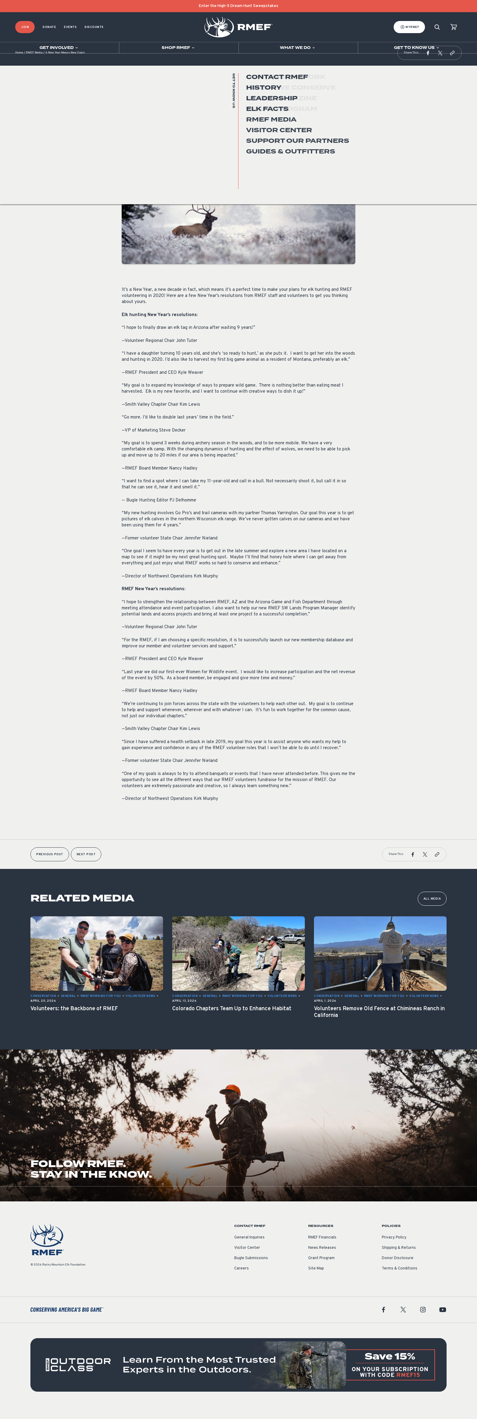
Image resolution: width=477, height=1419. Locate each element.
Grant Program (321, 1270)
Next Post (86, 867)
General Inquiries (249, 1249)
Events (70, 27)
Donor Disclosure (397, 1270)
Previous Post (49, 867)
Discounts (94, 27)
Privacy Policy (394, 1249)
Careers (241, 1280)
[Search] (437, 27)
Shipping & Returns (399, 1260)
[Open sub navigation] (59, 47)
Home (19, 65)
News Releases (322, 1260)
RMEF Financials (322, 1249)
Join (25, 27)
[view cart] (453, 27)
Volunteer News (136, 127)
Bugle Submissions (251, 1270)
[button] (428, 65)
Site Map (316, 1280)
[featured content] (238, 1377)
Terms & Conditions (399, 1280)
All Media (432, 911)
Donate (49, 27)
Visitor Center (247, 1260)
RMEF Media (34, 65)
